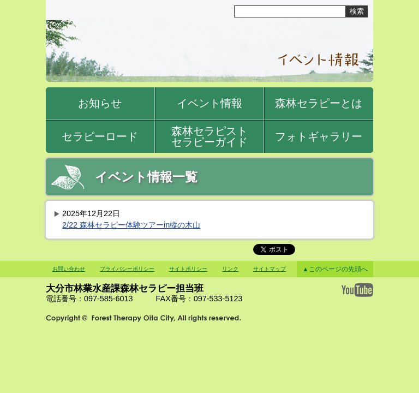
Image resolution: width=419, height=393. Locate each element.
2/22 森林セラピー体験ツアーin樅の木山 (131, 225)
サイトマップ (269, 269)
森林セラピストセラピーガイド (209, 136)
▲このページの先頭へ (334, 269)
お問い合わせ (68, 269)
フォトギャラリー (318, 136)
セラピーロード (100, 136)
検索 (357, 11)
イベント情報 (209, 103)
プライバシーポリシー (127, 269)
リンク (230, 269)
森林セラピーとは (318, 103)
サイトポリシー (188, 269)
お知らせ (100, 103)
